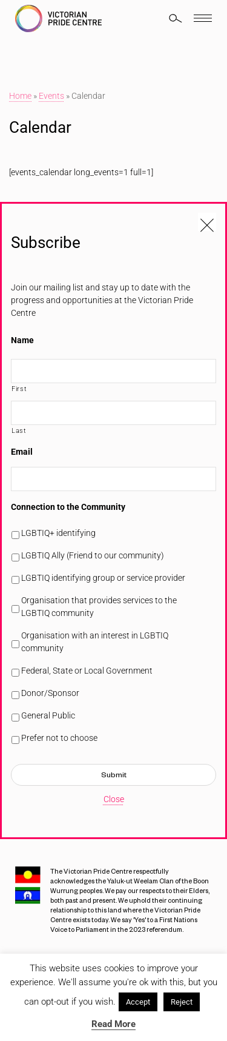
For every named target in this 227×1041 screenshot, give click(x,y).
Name (22, 340)
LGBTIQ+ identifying (58, 533)
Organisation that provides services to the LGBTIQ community (99, 606)
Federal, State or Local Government (87, 670)
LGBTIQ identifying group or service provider (103, 578)
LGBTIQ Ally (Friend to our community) (92, 555)
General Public (48, 715)
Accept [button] (138, 1001)
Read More (113, 1024)
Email (22, 452)
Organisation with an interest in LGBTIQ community (94, 642)
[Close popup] (207, 222)
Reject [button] (181, 1001)
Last (19, 430)
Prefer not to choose (59, 738)
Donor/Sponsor (50, 693)
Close (114, 799)
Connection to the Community (68, 507)
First (19, 388)
